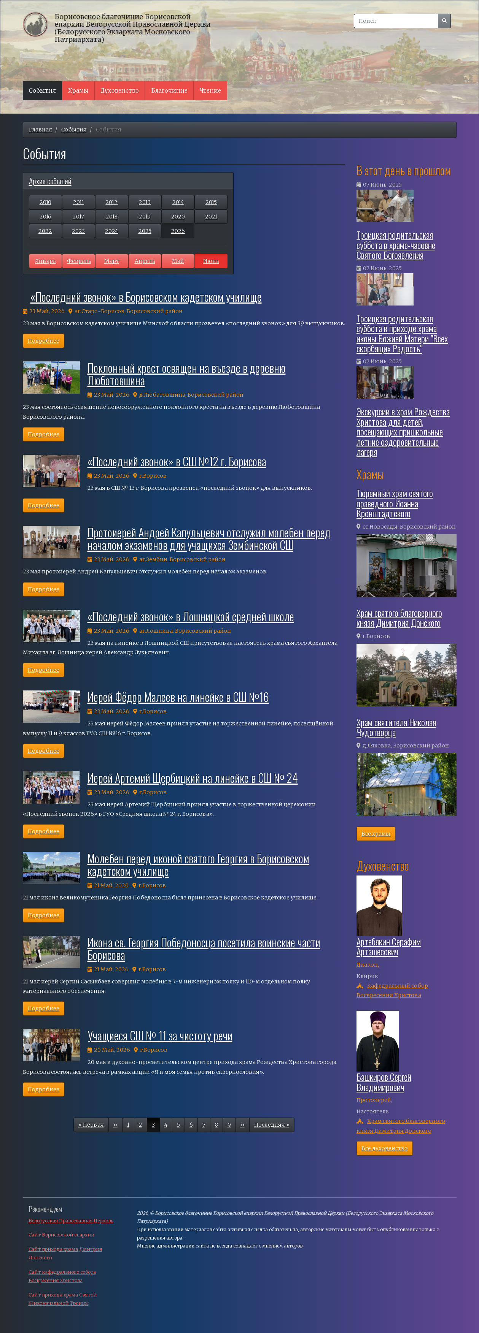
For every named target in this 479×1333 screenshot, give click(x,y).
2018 (112, 216)
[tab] (128, 181)
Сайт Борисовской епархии (61, 1235)
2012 (111, 202)
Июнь (211, 261)
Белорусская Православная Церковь (71, 1221)
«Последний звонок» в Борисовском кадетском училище (146, 296)
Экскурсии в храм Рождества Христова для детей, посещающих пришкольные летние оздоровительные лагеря (403, 431)
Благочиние (169, 90)
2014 (178, 202)
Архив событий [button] (50, 181)
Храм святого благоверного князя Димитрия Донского (399, 617)
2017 (78, 216)
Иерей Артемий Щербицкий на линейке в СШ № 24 (193, 777)
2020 (178, 216)
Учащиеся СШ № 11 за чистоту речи (160, 1035)
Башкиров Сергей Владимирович (383, 1081)
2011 (78, 202)
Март (111, 261)
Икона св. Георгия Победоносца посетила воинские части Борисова (204, 948)
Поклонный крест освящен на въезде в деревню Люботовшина (187, 374)
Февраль (79, 261)
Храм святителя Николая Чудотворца (396, 727)
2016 (45, 216)
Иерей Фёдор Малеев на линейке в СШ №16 (178, 696)
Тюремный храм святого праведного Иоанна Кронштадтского (394, 503)
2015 (211, 202)
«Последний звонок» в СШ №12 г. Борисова (177, 461)
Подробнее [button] (43, 340)
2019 (145, 216)
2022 (45, 231)
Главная (40, 129)
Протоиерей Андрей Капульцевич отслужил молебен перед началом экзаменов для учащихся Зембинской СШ (209, 538)
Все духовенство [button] (384, 1148)
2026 (178, 231)
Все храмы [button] (375, 833)
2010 (45, 202)
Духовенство (120, 90)
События (42, 90)
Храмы (78, 90)
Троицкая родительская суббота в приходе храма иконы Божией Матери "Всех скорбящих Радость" (402, 333)
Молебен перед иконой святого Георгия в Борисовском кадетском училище (198, 864)
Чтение (210, 90)
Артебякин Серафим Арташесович (388, 946)
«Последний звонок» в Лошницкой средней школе (191, 616)
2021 (211, 216)
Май (178, 261)
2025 (144, 231)
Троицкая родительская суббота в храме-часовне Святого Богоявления (395, 244)
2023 (78, 231)
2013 (145, 202)
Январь (45, 261)
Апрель (145, 261)
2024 (111, 231)
